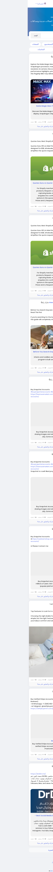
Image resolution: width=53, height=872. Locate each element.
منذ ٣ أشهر (40, 59)
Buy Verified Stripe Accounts (36, 741)
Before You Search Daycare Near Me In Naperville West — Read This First (27, 353)
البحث (8, 36)
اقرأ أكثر (47, 77)
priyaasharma (37, 604)
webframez (38, 134)
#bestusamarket (30, 392)
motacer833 (37, 766)
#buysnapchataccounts (13, 392)
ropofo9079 (38, 691)
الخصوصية (40, 862)
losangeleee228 (36, 380)
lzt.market (27, 871)
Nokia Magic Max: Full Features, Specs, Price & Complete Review (29, 107)
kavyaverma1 (37, 57)
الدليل (26, 862)
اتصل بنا (32, 862)
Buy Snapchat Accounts (38, 429)
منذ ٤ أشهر (40, 456)
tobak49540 (37, 529)
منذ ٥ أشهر (40, 606)
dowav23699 (37, 454)
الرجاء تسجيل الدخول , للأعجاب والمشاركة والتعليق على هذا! (30, 126)
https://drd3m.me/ (10, 774)
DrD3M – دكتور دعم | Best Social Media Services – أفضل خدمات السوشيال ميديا (28, 816)
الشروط (48, 862)
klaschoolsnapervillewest (32, 302)
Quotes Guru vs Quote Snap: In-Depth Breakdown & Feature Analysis (27, 184)
